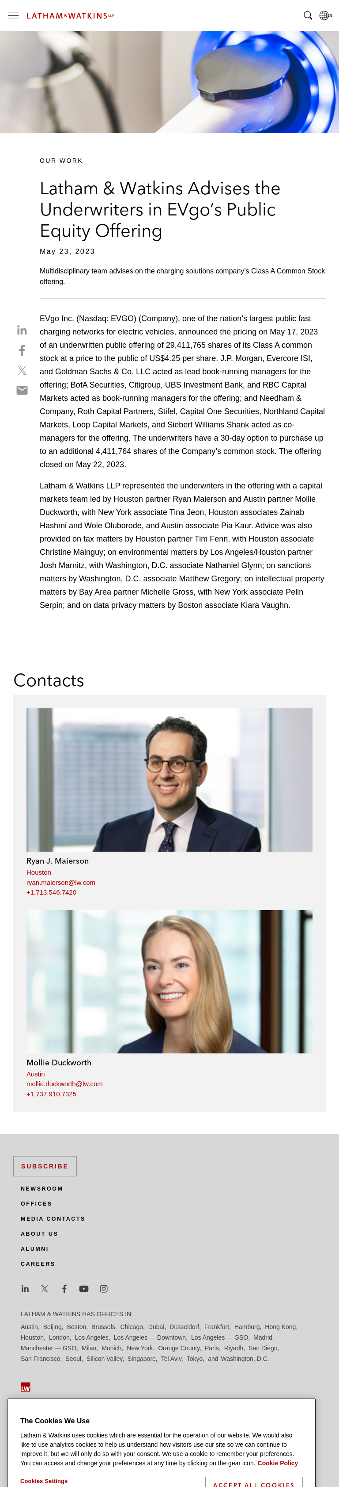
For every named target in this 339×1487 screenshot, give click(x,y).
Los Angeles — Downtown (150, 1337)
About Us (39, 1234)
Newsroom (42, 1189)
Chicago (132, 1326)
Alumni (35, 1249)
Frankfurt (216, 1326)
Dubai (156, 1326)
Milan (89, 1348)
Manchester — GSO (48, 1348)
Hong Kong (280, 1326)
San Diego (263, 1348)
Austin (35, 1074)
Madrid (262, 1337)
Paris (212, 1348)
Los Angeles (92, 1337)
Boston (77, 1326)
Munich (111, 1348)
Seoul (73, 1358)
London (59, 1337)
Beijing (52, 1326)
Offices (37, 1204)
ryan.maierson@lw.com (60, 882)
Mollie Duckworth (59, 1062)
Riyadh (234, 1348)
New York (140, 1348)
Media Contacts (53, 1219)
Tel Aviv (171, 1358)
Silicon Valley (104, 1358)
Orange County (179, 1348)
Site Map (33, 1414)
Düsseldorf (184, 1326)
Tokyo (195, 1358)
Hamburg (247, 1326)
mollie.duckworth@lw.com (64, 1083)
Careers (38, 1264)
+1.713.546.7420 (51, 892)
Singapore (142, 1358)
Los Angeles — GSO (219, 1337)
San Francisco (40, 1358)
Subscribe (45, 1166)
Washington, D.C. (245, 1358)
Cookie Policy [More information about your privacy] (278, 1481)
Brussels (103, 1326)
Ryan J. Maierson (57, 861)
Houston (38, 872)
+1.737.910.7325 (51, 1094)
